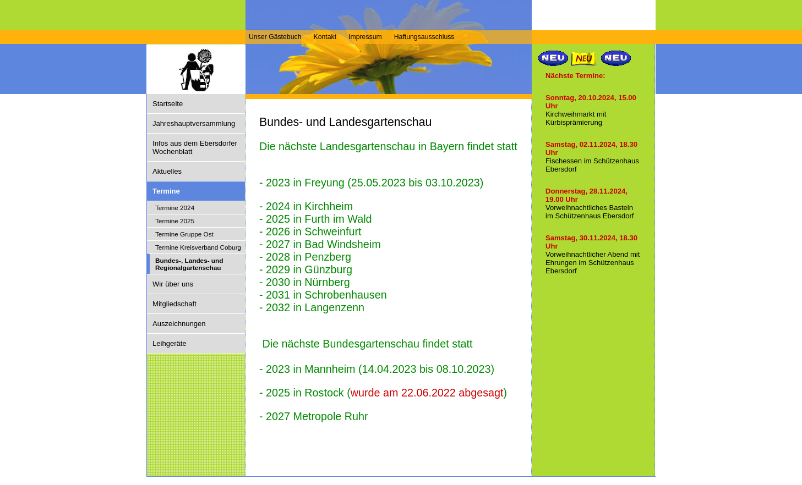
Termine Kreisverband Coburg (198, 247)
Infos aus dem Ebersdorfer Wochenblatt (194, 147)
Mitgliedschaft (174, 304)
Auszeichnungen (179, 323)
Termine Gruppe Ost (184, 234)
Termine (166, 191)
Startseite (167, 104)
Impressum (365, 37)
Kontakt (324, 37)
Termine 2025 (174, 220)
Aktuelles (167, 171)
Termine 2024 (174, 207)
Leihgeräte (169, 343)
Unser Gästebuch (275, 37)
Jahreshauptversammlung (193, 123)
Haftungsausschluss (424, 37)
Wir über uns (172, 284)
